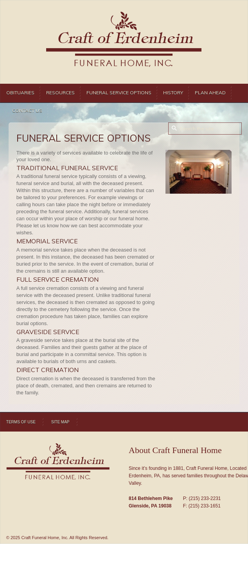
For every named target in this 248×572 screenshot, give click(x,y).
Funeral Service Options (118, 92)
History (173, 92)
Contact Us (27, 110)
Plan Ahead (210, 92)
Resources (60, 92)
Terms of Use (21, 422)
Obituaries (20, 92)
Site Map (60, 422)
